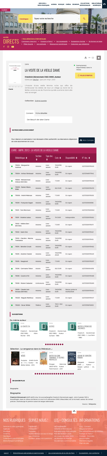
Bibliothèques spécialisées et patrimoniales (28, 452)
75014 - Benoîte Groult (23, 246)
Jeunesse (7, 436)
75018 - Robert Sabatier (23, 283)
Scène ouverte (41, 101)
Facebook (33, 426)
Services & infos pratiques (13, 426)
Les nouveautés (60, 426)
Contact (87, 426)
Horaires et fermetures (63, 428)
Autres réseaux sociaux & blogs (41, 433)
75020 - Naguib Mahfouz (24, 297)
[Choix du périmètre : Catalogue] (25, 18)
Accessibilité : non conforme (89, 452)
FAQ (81, 426)
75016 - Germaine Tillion (24, 268)
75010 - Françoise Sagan (24, 202)
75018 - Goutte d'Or (22, 275)
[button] (104, 4)
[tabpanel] (48, 120)
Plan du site (84, 443)
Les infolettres (34, 436)
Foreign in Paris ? (86, 433)
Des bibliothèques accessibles (91, 431)
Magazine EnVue (86, 428)
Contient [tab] (29, 113)
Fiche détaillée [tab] (41, 113)
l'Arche (35, 80)
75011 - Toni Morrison (22, 210)
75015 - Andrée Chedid (23, 253)
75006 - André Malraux (23, 195)
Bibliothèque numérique (13, 441)
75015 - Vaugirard (21, 261)
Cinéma (6, 433)
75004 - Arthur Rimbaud (24, 173)
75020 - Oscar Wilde (22, 305)
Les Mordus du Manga (63, 438)
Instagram (33, 428)
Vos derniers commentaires (65, 441)
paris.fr (6, 452)
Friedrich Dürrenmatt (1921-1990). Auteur (43, 77)
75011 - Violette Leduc (23, 217)
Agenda (6, 428)
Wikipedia (92, 404)
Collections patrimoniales (13, 438)
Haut (74, 411)
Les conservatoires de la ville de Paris (61, 452)
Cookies (82, 436)
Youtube (32, 431)
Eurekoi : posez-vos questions (40, 438)
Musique (6, 431)
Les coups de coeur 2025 (64, 436)
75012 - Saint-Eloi (21, 232)
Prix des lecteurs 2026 (62, 433)
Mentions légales (86, 441)
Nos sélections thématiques (65, 431)
